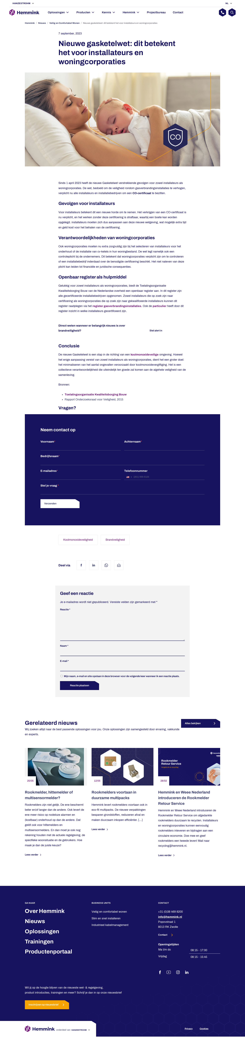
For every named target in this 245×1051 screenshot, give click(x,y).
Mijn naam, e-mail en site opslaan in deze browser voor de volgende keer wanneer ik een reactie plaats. (122, 681)
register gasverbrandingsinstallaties (116, 306)
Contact (178, 12)
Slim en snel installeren (106, 923)
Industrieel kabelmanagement (110, 930)
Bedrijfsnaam (50, 456)
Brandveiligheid (115, 539)
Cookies (204, 1034)
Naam (64, 650)
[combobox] (128, 477)
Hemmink (129, 12)
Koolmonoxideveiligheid (78, 539)
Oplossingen (56, 12)
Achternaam (133, 441)
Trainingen (39, 946)
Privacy (189, 1034)
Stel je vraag (49, 485)
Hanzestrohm (21, 3)
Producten (83, 12)
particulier (159, 306)
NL (227, 3)
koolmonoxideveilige (145, 354)
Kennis (106, 12)
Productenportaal (48, 956)
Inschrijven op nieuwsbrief (47, 1010)
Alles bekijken (193, 728)
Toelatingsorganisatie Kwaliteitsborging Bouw (96, 394)
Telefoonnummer (136, 470)
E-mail (64, 666)
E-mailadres (49, 470)
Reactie (65, 609)
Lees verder (33, 859)
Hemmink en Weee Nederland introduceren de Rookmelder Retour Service (184, 803)
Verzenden (50, 503)
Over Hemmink (45, 916)
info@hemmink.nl (170, 921)
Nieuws (42, 23)
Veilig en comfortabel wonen (109, 916)
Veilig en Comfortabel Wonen (64, 23)
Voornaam (47, 441)
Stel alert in (156, 330)
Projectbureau (156, 12)
